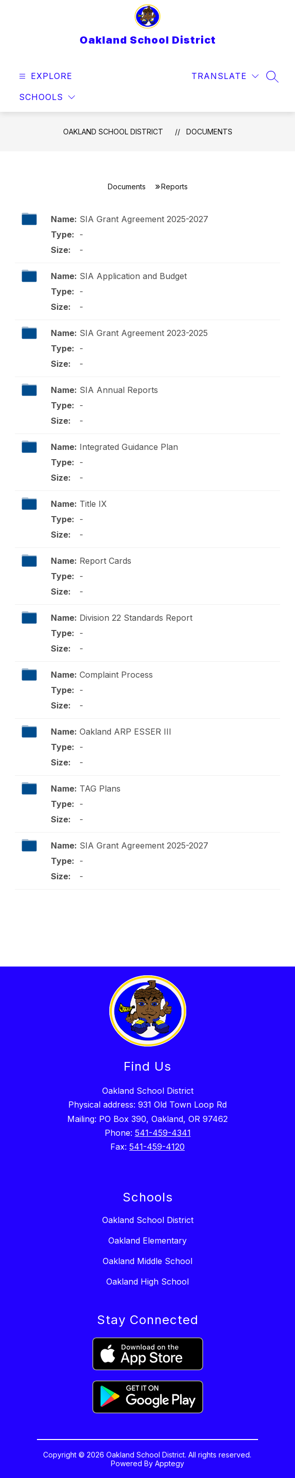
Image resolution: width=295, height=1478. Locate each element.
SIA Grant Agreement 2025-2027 (144, 219)
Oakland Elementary (147, 1240)
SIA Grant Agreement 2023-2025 (144, 333)
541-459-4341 (163, 1133)
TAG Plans (100, 788)
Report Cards (105, 561)
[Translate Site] (225, 76)
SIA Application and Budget (133, 276)
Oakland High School (147, 1281)
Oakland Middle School (147, 1261)
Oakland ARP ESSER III (125, 731)
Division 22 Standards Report (136, 618)
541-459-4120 (157, 1146)
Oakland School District (113, 131)
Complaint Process (116, 674)
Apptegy (169, 1463)
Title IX (93, 504)
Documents (209, 131)
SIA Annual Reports (119, 390)
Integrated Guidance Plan (129, 447)
